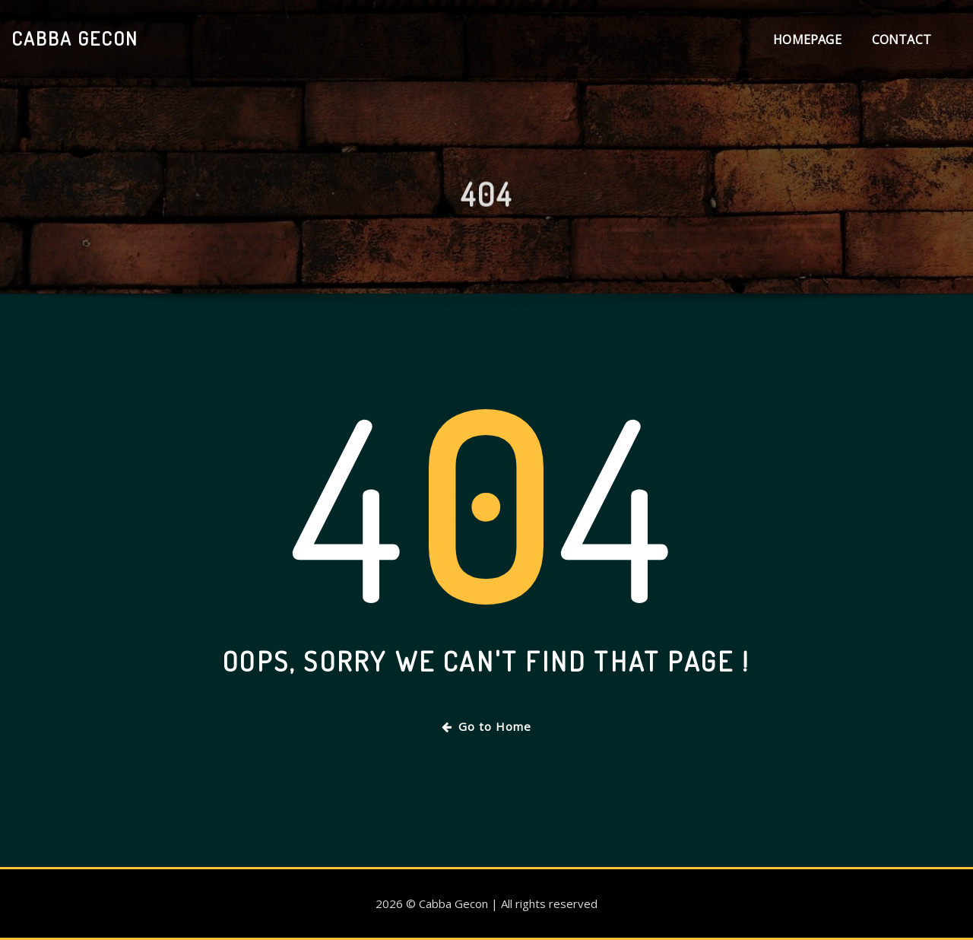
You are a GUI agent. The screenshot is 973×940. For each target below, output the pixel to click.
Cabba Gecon (74, 38)
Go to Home (486, 726)
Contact (901, 39)
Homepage (807, 39)
